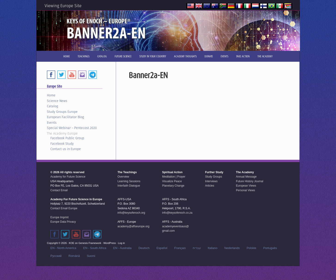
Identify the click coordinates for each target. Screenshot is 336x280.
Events (52, 122)
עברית (197, 248)
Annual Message (246, 176)
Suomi (91, 256)
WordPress (109, 243)
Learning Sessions (128, 181)
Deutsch (144, 248)
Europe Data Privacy (63, 221)
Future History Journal (249, 181)
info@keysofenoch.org (131, 212)
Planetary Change (173, 185)
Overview (123, 176)
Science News (57, 100)
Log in (121, 243)
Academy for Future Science (67, 176)
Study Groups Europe (62, 111)
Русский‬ (55, 256)
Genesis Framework (90, 243)
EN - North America (63, 248)
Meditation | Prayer (174, 176)
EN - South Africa (94, 248)
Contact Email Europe (63, 208)
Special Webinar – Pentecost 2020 (72, 128)
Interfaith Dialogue (128, 185)
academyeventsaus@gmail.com (175, 229)
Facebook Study (62, 143)
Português (270, 248)
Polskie (251, 248)
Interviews (211, 181)
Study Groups (213, 176)
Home (51, 95)
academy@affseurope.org (133, 226)
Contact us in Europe (65, 149)
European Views (246, 185)
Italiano (212, 248)
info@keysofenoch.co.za (177, 212)
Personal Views (245, 190)
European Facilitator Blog (65, 117)
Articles (209, 185)
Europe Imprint (59, 217)
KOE (71, 243)
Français (180, 248)
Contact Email (59, 190)
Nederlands (232, 248)
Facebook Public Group (67, 138)
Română (74, 256)
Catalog (52, 106)
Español (161, 248)
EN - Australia (122, 248)
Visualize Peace (172, 181)
